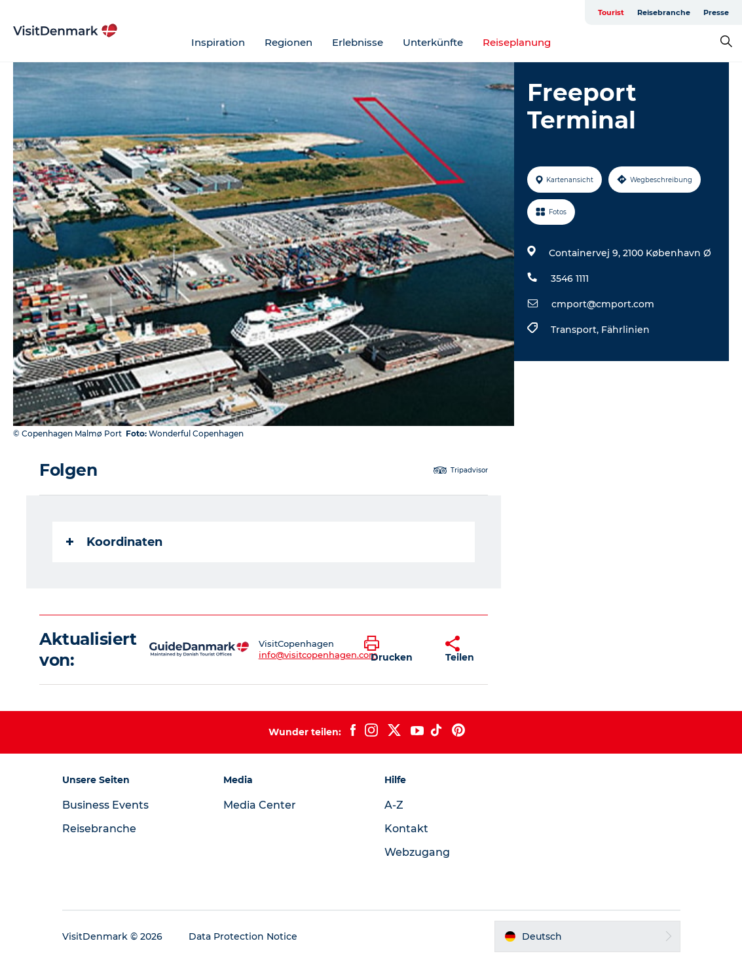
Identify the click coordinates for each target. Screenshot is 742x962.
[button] (395, 649)
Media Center (259, 805)
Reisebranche (663, 12)
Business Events (105, 805)
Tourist (611, 12)
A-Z (393, 805)
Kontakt (406, 828)
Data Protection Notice (243, 936)
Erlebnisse (357, 42)
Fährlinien (625, 330)
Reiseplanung (517, 42)
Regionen (288, 42)
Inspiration (218, 42)
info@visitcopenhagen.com (318, 654)
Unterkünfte (433, 42)
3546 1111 (570, 278)
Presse (716, 12)
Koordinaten (114, 542)
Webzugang (417, 852)
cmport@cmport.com (602, 304)
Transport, (576, 330)
